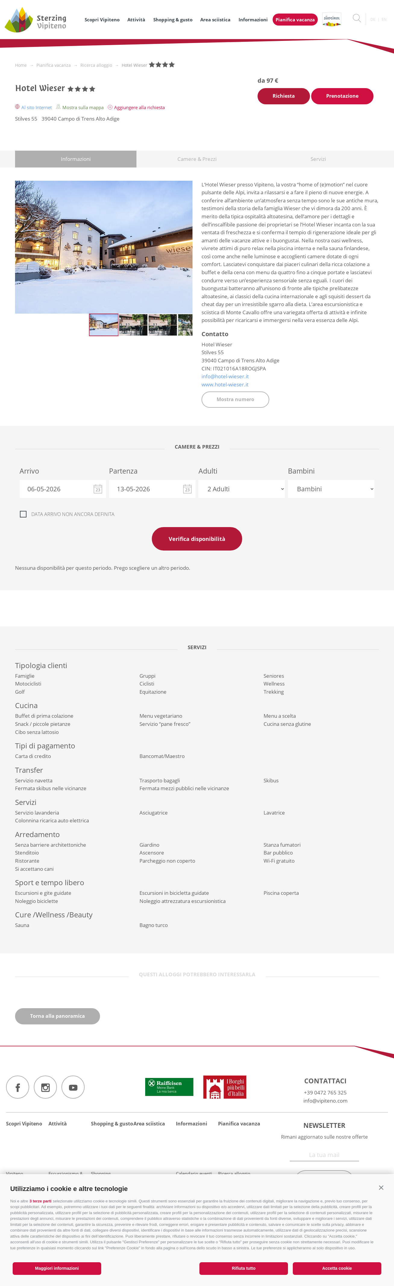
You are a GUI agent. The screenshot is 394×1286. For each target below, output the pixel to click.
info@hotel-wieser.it (225, 376)
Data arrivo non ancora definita (72, 514)
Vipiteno (14, 1174)
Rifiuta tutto (244, 1268)
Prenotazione (342, 96)
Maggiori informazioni (57, 1268)
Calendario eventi (194, 1174)
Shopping (101, 1174)
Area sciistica (215, 20)
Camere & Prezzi (197, 158)
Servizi (318, 158)
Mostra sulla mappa (80, 107)
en (384, 19)
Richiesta (284, 96)
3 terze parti (41, 1201)
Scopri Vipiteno (102, 20)
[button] (381, 1187)
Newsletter (324, 1125)
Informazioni (253, 20)
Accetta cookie (337, 1268)
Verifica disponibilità (197, 538)
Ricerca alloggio (234, 1174)
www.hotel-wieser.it (225, 384)
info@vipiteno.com (325, 1100)
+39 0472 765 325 (325, 1092)
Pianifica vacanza (295, 20)
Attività (136, 20)
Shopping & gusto (172, 20)
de (373, 19)
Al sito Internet (34, 107)
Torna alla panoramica (57, 1016)
